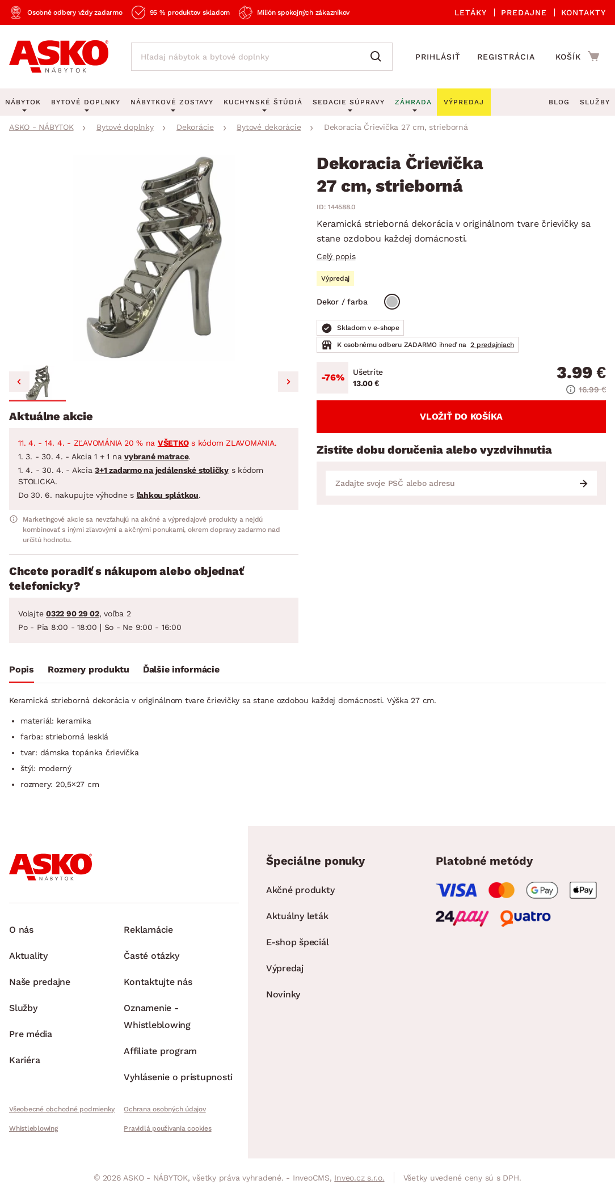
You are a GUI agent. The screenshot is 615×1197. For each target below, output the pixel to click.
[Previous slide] (19, 381)
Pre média (30, 1034)
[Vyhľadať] (378, 57)
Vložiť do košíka (461, 416)
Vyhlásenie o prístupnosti (178, 1077)
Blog (559, 102)
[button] (37, 383)
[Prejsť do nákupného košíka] (577, 56)
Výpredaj (285, 968)
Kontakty (583, 12)
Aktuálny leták (297, 916)
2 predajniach (492, 345)
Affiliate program (160, 1051)
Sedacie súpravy (349, 102)
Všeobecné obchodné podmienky (62, 1109)
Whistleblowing (33, 1128)
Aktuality (28, 955)
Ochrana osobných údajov (164, 1109)
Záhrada (413, 102)
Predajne (524, 12)
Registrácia (506, 56)
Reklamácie (148, 929)
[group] (154, 258)
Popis (21, 669)
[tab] (21, 671)
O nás (21, 929)
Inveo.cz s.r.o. (359, 1177)
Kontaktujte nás (158, 981)
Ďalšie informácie (181, 669)
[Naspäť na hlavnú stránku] (58, 56)
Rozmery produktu (88, 669)
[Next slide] (288, 381)
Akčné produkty (300, 890)
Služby (595, 102)
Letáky (470, 12)
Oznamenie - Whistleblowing (157, 1016)
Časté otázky (151, 955)
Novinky (283, 994)
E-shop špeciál (297, 942)
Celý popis (336, 256)
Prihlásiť (438, 56)
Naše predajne (39, 981)
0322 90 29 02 (72, 613)
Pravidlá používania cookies (167, 1128)
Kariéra (24, 1060)
